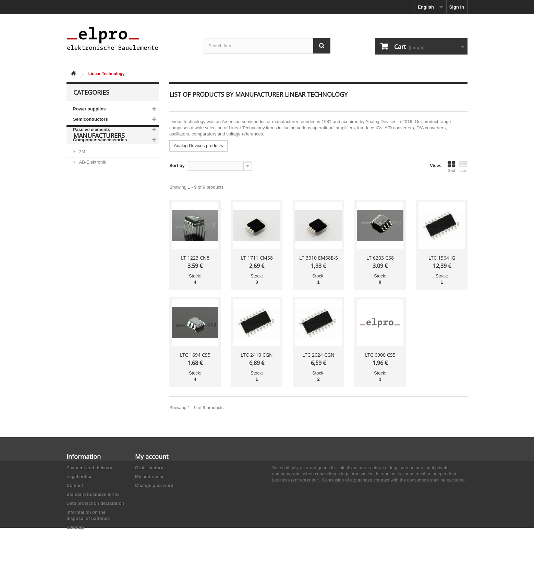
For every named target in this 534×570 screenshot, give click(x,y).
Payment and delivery (89, 467)
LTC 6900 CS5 (380, 355)
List (463, 166)
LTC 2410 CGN (257, 355)
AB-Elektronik (92, 189)
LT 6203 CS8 (380, 258)
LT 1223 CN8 (195, 258)
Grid (451, 166)
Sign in (456, 7)
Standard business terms (93, 494)
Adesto (85, 230)
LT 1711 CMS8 (257, 258)
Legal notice (79, 476)
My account (151, 456)
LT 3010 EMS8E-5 (318, 258)
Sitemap (75, 527)
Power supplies (89, 108)
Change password (154, 485)
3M (81, 178)
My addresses (150, 476)
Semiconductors (90, 119)
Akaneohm (89, 240)
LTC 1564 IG (441, 258)
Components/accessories (100, 139)
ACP (83, 220)
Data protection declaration (95, 503)
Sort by (177, 165)
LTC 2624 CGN (318, 355)
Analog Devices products (198, 145)
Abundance (89, 199)
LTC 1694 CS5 (195, 355)
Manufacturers (99, 165)
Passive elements (91, 129)
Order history (149, 467)
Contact (74, 485)
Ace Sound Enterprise (100, 209)
